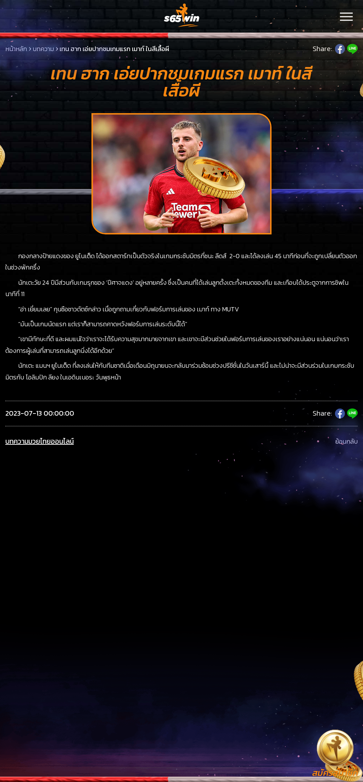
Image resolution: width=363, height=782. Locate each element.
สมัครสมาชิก (335, 773)
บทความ (43, 48)
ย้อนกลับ (346, 441)
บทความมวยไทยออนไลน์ (39, 441)
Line (352, 49)
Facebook (340, 49)
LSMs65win (181, 16)
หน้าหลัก (16, 48)
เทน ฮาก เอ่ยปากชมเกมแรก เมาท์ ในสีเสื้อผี (114, 48)
